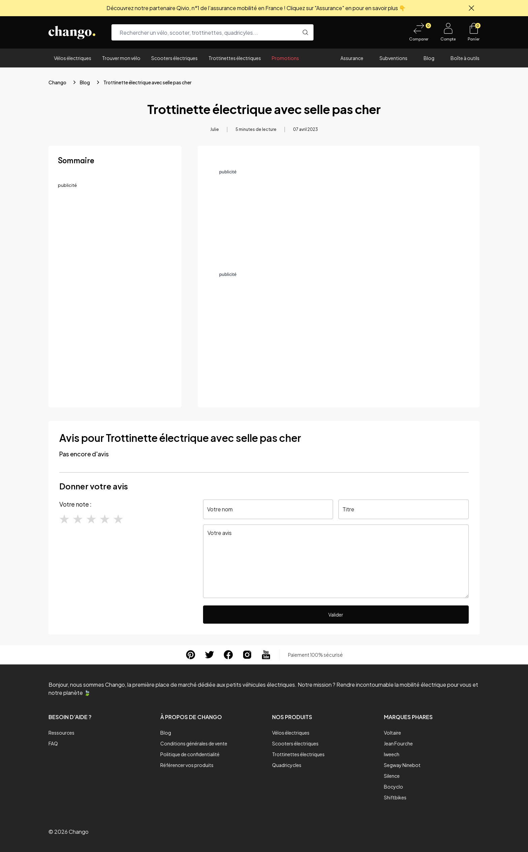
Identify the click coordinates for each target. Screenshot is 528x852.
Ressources (61, 733)
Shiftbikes (395, 797)
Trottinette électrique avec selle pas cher (147, 82)
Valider (335, 615)
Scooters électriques (174, 58)
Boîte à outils (465, 58)
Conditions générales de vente (193, 743)
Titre (348, 509)
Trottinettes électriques (234, 58)
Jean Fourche (398, 743)
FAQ (53, 743)
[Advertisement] (115, 244)
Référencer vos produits (186, 765)
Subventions (393, 58)
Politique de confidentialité (190, 754)
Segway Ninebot (402, 765)
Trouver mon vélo (121, 58)
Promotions (285, 58)
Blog (429, 58)
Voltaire (392, 733)
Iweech (391, 754)
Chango (57, 82)
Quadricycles (286, 765)
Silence (392, 776)
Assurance (351, 58)
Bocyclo (393, 787)
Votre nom (220, 509)
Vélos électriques (72, 58)
